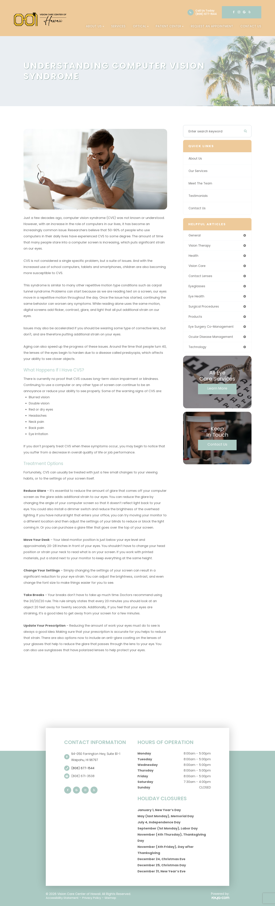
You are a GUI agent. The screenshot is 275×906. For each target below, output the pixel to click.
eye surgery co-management (212, 328)
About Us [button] (95, 26)
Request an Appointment (212, 26)
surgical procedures (204, 308)
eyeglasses (197, 287)
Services (118, 26)
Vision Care (197, 266)
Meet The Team (201, 183)
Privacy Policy (95, 898)
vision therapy (200, 246)
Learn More (217, 390)
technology (198, 349)
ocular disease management (211, 339)
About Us (196, 158)
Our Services (198, 171)
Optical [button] (141, 26)
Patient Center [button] (169, 26)
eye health (197, 297)
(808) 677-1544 (206, 14)
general (195, 235)
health (194, 256)
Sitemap (115, 898)
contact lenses (201, 277)
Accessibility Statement (64, 898)
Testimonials (199, 196)
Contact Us (250, 26)
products (196, 318)
